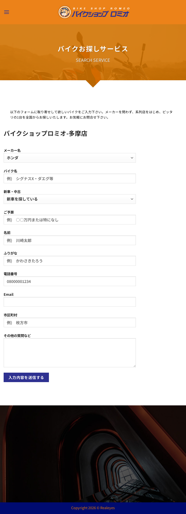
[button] (6, 12)
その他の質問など (70, 352)
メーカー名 (70, 155)
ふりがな (70, 259)
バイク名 (70, 177)
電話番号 (70, 280)
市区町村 (70, 321)
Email (70, 301)
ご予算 (70, 218)
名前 (70, 239)
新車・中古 (70, 196)
